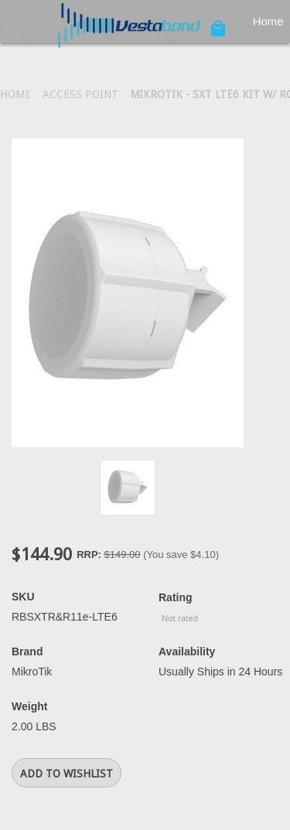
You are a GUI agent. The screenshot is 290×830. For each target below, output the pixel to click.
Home (15, 94)
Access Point (80, 94)
